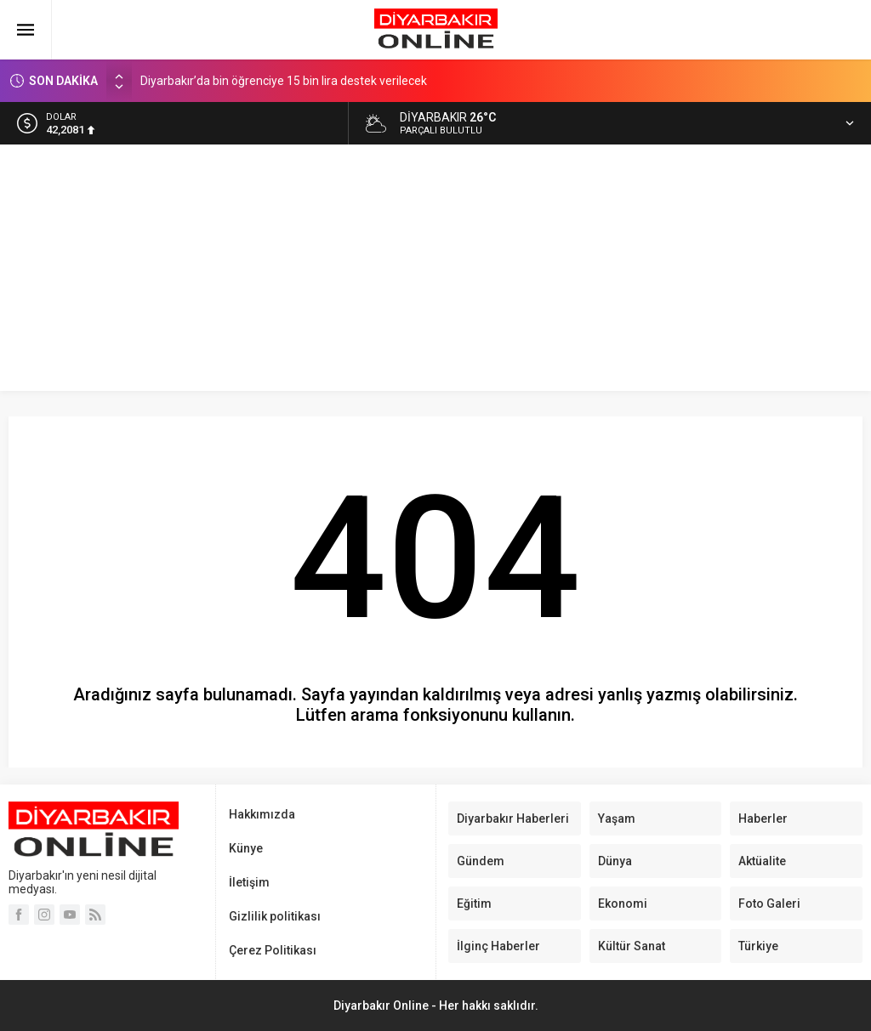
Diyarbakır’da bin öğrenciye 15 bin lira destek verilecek (283, 81)
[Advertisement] (435, 272)
